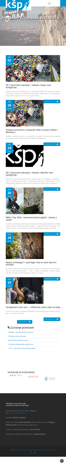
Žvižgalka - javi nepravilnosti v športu (20, 332)
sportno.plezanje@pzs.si (17, 413)
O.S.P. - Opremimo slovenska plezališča (21, 348)
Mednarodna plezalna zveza (18, 340)
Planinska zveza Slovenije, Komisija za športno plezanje (35, 450)
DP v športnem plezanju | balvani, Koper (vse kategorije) (28, 86)
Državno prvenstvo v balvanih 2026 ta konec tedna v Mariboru (32, 131)
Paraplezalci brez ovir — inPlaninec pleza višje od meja (33, 307)
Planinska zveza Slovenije (17, 336)
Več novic (25, 322)
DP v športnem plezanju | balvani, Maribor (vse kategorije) (29, 173)
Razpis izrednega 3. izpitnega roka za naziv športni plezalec (31, 263)
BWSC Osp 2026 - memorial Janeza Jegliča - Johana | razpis (31, 218)
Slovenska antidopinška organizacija (20, 344)
